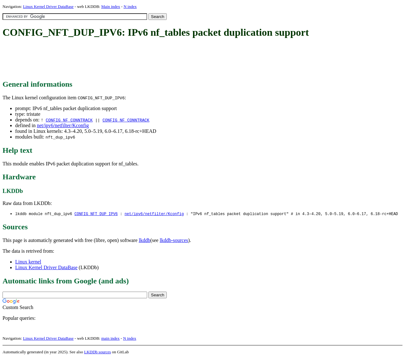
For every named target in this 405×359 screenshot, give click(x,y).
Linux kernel (28, 262)
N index (130, 6)
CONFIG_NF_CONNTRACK (69, 120)
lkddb (144, 240)
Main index (110, 6)
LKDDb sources (97, 352)
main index (110, 338)
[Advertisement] (118, 59)
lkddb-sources (174, 240)
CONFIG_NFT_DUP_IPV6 (96, 214)
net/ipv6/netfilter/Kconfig (63, 125)
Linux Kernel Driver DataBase (48, 6)
